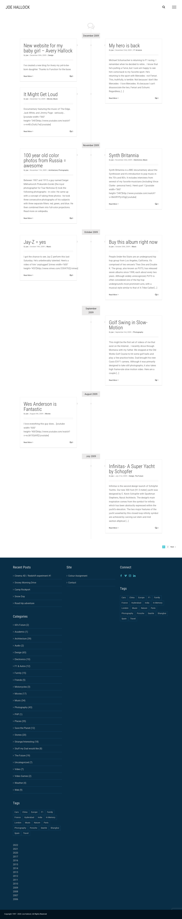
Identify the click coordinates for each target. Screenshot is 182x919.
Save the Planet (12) (25, 728)
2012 (15, 876)
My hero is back (124, 46)
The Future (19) (22, 755)
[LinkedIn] (134, 576)
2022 (15, 845)
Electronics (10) (22, 659)
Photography (63, 170)
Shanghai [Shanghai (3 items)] (55, 828)
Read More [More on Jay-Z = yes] (28, 275)
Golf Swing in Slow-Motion (128, 325)
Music (55, 99)
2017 (15, 856)
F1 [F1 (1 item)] (42, 812)
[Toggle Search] (163, 7)
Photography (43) (23, 707)
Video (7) (19, 769)
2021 (15, 849)
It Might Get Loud (41, 94)
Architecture (53, 170)
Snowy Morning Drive (25, 582)
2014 (15, 868)
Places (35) (20, 721)
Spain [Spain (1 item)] (17, 833)
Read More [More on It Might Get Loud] (28, 131)
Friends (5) (20, 680)
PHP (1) (18, 714)
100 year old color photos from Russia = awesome (45, 160)
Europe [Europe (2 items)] (34, 812)
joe (27, 55)
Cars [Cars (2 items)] (17, 812)
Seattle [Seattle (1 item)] (44, 828)
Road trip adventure (24, 603)
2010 (15, 883)
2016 (15, 860)
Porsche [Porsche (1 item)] (33, 828)
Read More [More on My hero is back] (113, 98)
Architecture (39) (23, 638)
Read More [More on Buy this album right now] (113, 295)
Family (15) (20, 673)
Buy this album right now (133, 242)
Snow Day (20, 596)
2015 (15, 864)
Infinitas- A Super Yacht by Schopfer (132, 468)
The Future (139, 476)
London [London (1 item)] (18, 822)
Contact (72, 582)
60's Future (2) (22, 625)
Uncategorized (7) (23, 762)
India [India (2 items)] (40, 817)
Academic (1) (21, 631)
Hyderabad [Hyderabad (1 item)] (29, 817)
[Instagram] (130, 576)
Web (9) (18, 790)
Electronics (138, 160)
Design (50, 55)
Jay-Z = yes (35, 242)
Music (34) (20, 700)
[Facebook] (121, 576)
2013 (15, 872)
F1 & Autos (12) (22, 666)
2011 (15, 880)
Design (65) (20, 652)
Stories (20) (20, 735)
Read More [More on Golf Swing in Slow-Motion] (113, 380)
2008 (15, 891)
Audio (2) (19, 645)
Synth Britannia (124, 155)
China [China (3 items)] (24, 812)
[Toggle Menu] (174, 7)
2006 (15, 899)
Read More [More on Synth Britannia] (113, 204)
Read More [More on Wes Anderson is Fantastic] (28, 442)
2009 (15, 887)
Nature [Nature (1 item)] (37, 822)
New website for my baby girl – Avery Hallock (48, 48)
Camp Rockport (22, 589)
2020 (15, 852)
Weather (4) (20, 783)
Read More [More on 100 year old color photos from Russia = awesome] (28, 218)
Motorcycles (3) (22, 686)
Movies (49, 99)
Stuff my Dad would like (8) (28, 748)
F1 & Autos (138, 50)
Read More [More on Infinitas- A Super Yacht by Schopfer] (113, 528)
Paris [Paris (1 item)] (46, 822)
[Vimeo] (125, 576)
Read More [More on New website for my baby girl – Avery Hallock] (28, 76)
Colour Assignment (77, 575)
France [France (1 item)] (18, 817)
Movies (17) (21, 693)
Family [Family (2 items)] (50, 812)
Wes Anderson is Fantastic (40, 406)
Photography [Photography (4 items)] (20, 828)
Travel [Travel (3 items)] (25, 833)
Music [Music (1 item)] (27, 822)
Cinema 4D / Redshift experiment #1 (33, 575)
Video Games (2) (23, 776)
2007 (15, 895)
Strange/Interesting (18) (27, 741)
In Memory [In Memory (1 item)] (50, 817)
